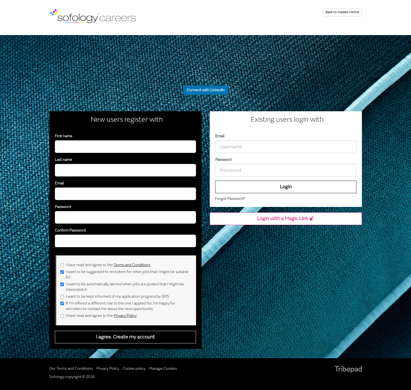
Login (286, 187)
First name (63, 136)
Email (219, 136)
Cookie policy (134, 368)
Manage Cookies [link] (163, 368)
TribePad (348, 370)
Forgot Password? (230, 198)
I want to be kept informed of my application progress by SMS (114, 296)
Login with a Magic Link (285, 218)
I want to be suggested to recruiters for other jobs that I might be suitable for (124, 274)
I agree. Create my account (125, 337)
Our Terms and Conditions (71, 368)
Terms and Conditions (132, 265)
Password (223, 159)
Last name (63, 159)
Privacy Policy (125, 315)
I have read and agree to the (105, 265)
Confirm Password (70, 230)
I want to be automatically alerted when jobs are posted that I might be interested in (122, 287)
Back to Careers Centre (342, 12)
